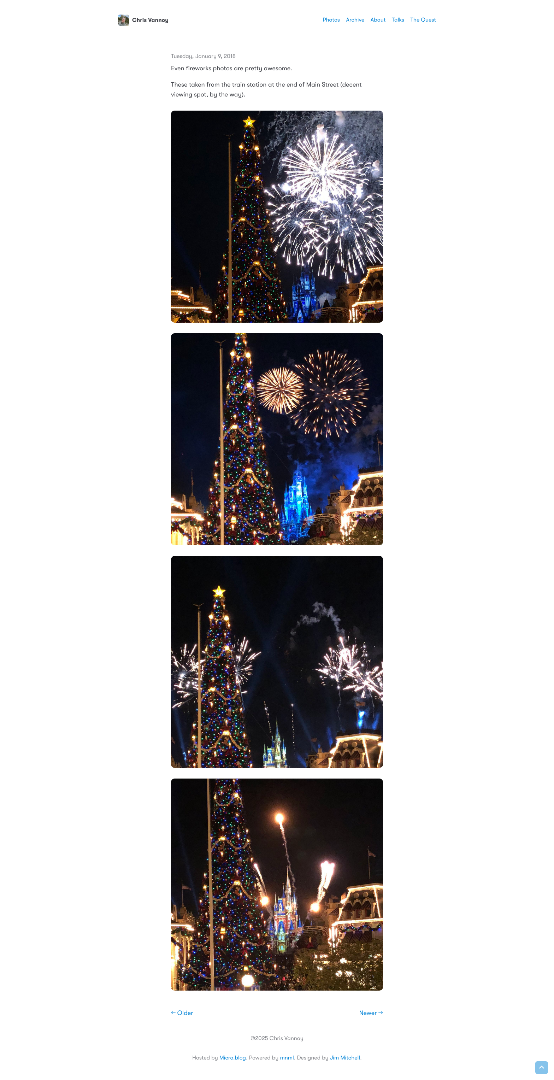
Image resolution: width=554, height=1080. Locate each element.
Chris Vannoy (143, 20)
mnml (287, 1058)
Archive (355, 20)
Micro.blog (232, 1058)
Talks (398, 20)
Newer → (371, 1013)
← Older (182, 1013)
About (378, 20)
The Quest (423, 20)
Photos (331, 20)
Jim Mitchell (345, 1058)
